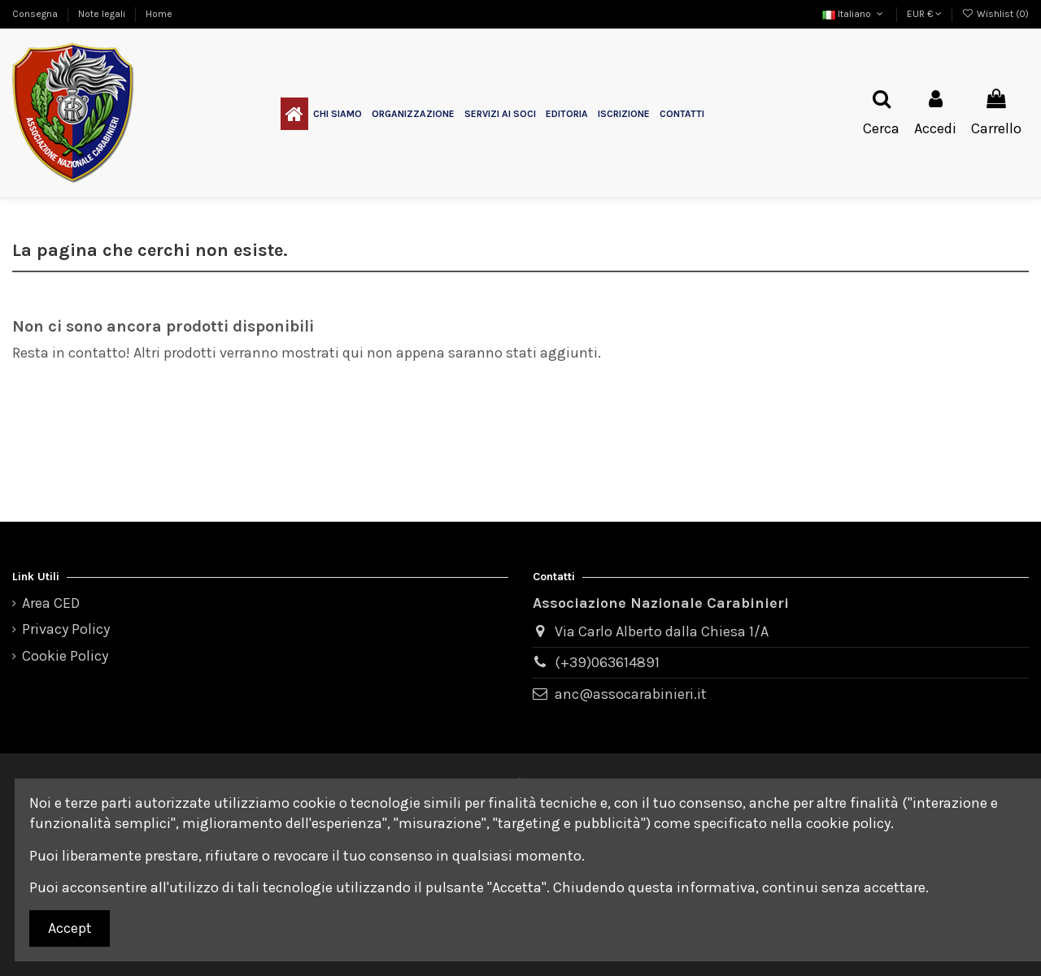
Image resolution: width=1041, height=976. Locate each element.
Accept (70, 928)
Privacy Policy (66, 629)
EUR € (924, 14)
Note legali (103, 14)
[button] (337, 114)
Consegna (36, 14)
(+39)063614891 (607, 662)
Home (159, 14)
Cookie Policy (65, 656)
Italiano (854, 14)
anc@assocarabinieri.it (631, 694)
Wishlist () (995, 14)
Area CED (51, 603)
